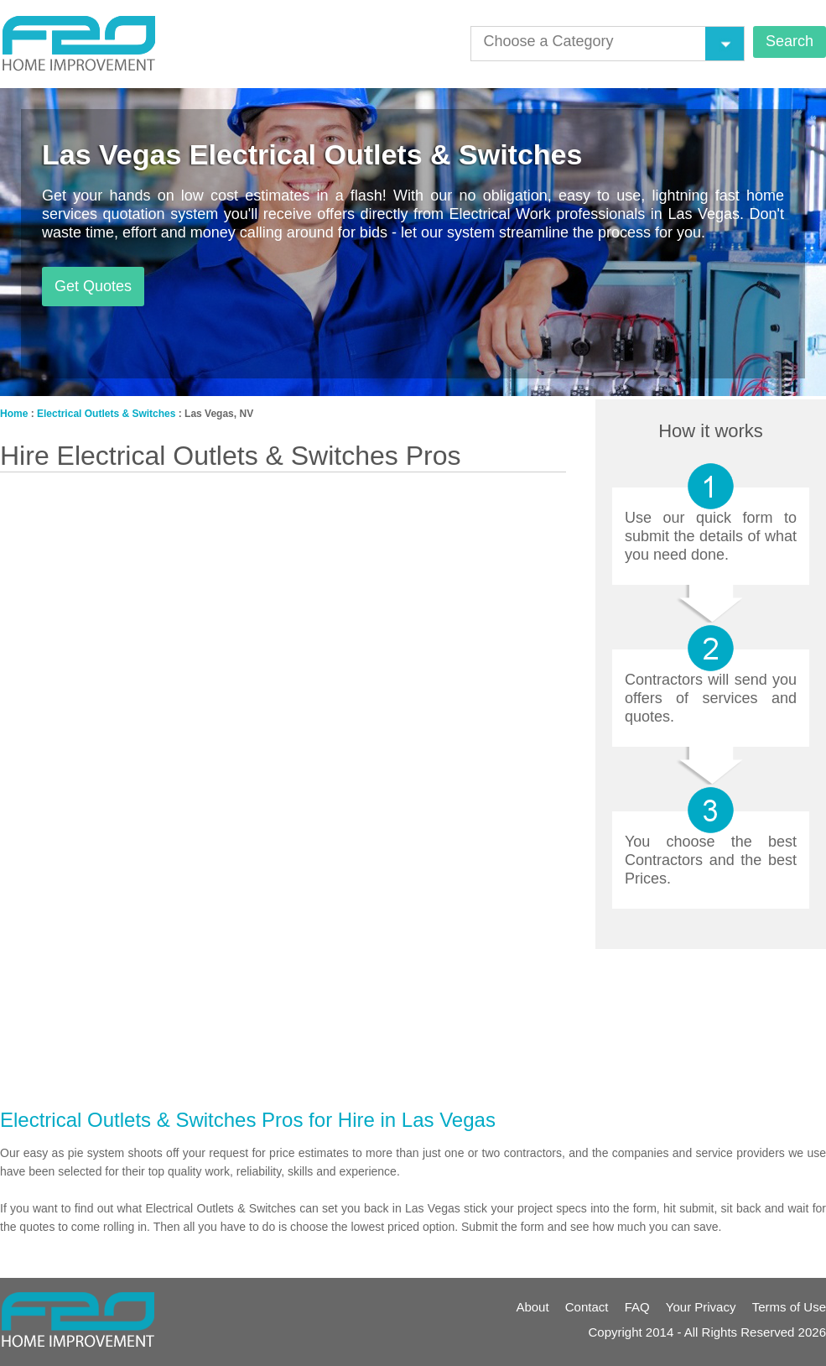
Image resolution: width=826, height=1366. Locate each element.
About (532, 1307)
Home (14, 414)
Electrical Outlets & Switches (106, 414)
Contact (587, 1307)
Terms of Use (789, 1307)
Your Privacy (701, 1307)
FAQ (637, 1307)
